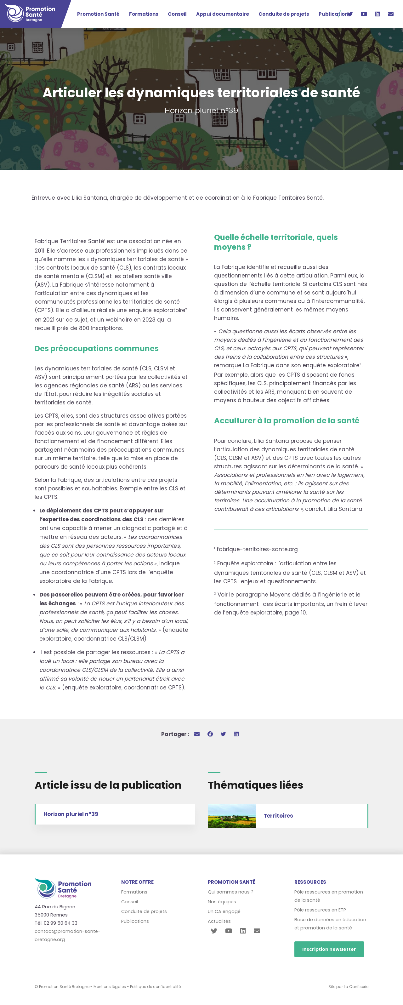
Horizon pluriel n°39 (70, 814)
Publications (335, 14)
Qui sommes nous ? (231, 891)
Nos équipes (222, 901)
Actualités (220, 921)
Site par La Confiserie (348, 986)
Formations (143, 14)
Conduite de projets (283, 14)
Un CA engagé (225, 911)
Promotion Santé (98, 14)
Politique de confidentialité (155, 986)
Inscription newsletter (329, 949)
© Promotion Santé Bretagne (62, 986)
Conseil (177, 14)
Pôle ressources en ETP (321, 909)
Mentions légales (110, 986)
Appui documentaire (222, 14)
